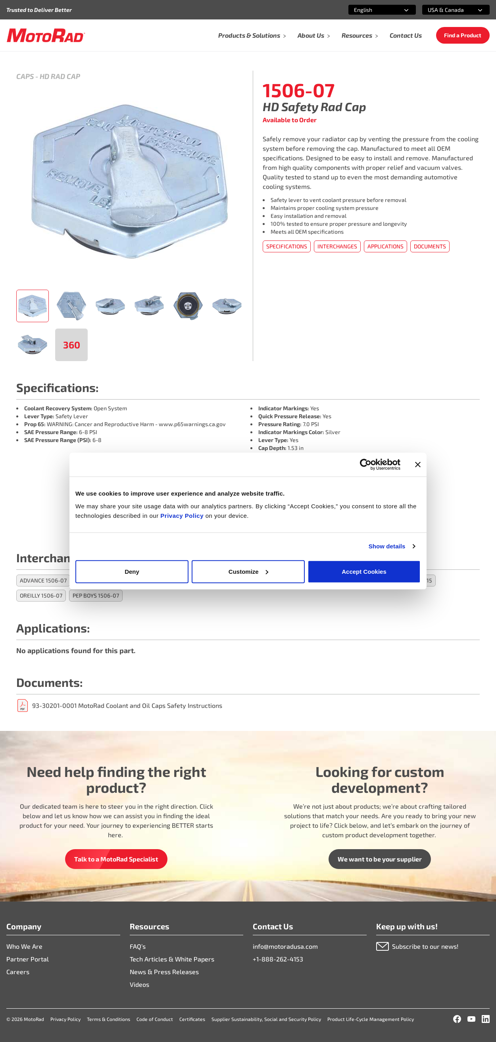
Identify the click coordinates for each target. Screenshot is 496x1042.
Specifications (286, 246)
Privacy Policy (182, 515)
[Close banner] (418, 464)
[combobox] (372, 10)
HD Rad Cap (60, 76)
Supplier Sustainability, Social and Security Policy (266, 1019)
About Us (314, 35)
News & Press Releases (164, 971)
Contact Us (406, 35)
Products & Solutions (252, 35)
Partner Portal (27, 959)
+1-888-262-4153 (278, 959)
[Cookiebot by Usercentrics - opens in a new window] (365, 465)
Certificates (192, 1019)
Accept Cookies (364, 571)
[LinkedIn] (486, 1019)
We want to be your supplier (380, 859)
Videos (139, 984)
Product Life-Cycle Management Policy (370, 1019)
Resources (360, 35)
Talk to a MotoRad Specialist (116, 859)
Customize (248, 571)
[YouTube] (471, 1019)
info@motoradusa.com (285, 946)
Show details (387, 546)
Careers (17, 971)
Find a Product (462, 35)
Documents (430, 246)
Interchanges (337, 246)
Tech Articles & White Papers (172, 959)
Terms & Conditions (108, 1019)
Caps (25, 76)
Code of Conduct (154, 1019)
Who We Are (24, 946)
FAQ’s (138, 946)
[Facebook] (457, 1019)
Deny (132, 571)
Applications (385, 246)
